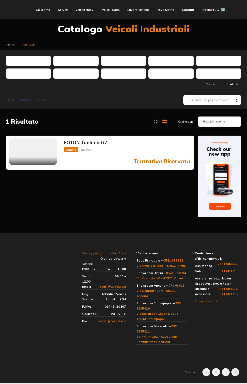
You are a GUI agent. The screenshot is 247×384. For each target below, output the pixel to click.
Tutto (10, 99)
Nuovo (30, 99)
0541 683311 (173, 261)
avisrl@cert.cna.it (112, 322)
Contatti (188, 10)
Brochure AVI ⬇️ (213, 10)
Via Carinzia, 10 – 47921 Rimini (159, 279)
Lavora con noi (138, 10)
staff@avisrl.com (113, 287)
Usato (51, 99)
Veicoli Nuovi (84, 10)
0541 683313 (228, 271)
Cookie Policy (116, 254)
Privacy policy (93, 254)
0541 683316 (228, 289)
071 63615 (176, 286)
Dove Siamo (165, 10)
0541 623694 (176, 273)
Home (10, 44)
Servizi (63, 10)
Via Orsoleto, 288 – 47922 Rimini (161, 266)
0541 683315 (228, 294)
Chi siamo (43, 10)
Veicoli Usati (111, 10)
